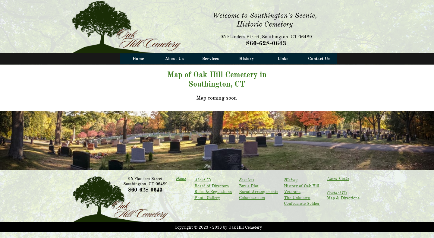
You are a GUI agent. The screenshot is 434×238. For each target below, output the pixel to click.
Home (181, 178)
